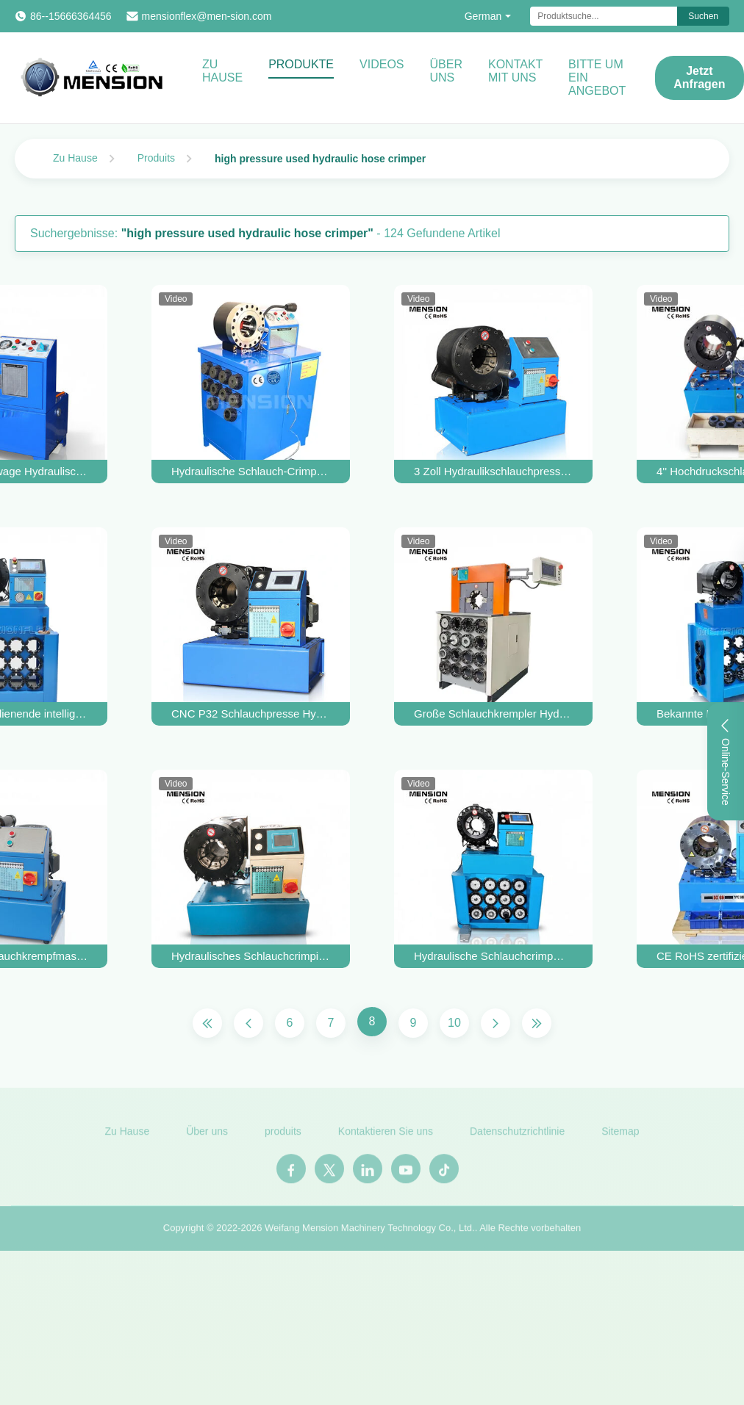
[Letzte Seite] (536, 1023)
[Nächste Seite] (495, 1023)
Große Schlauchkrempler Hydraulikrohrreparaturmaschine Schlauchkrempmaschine (493, 713)
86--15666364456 (71, 16)
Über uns (446, 71)
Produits (156, 158)
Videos (382, 64)
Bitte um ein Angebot (597, 77)
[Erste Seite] (207, 1023)
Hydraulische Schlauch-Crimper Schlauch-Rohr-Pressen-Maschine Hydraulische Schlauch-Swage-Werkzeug (250, 471)
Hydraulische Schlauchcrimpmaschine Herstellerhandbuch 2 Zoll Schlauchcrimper (493, 956)
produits (283, 1135)
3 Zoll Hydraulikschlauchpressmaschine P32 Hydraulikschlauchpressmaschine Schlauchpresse (493, 471)
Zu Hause (222, 71)
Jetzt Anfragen (699, 77)
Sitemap (620, 1135)
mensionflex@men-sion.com (207, 16)
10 (454, 1022)
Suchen (703, 16)
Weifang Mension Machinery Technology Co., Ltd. (370, 1232)
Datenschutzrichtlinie (517, 1135)
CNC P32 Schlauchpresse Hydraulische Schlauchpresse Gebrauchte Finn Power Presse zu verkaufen (250, 713)
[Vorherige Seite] (248, 1023)
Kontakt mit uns (515, 71)
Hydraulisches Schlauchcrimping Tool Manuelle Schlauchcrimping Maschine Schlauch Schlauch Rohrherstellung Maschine (250, 956)
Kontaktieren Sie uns (385, 1135)
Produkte (301, 64)
